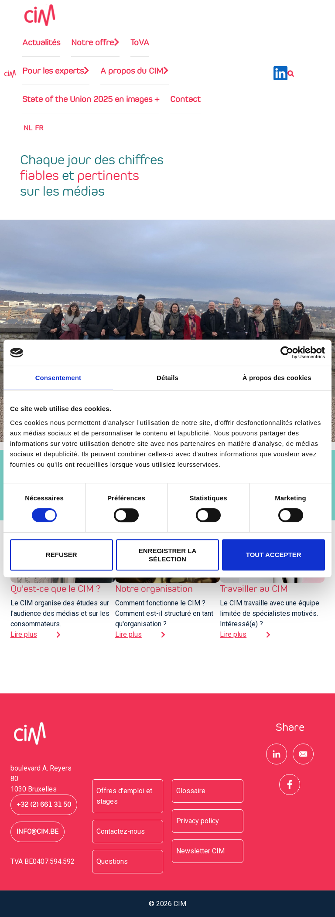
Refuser (61, 554)
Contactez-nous (120, 831)
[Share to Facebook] (289, 784)
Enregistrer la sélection (168, 555)
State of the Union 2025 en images (90, 99)
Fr (39, 128)
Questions (112, 861)
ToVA (139, 42)
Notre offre (92, 42)
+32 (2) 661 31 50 (44, 804)
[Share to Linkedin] (276, 754)
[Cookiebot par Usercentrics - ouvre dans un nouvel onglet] (287, 352)
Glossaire (190, 791)
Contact (185, 99)
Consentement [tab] (58, 377)
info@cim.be (37, 831)
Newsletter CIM (200, 851)
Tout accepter (273, 554)
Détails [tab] (167, 377)
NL (28, 128)
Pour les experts (53, 70)
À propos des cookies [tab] (277, 377)
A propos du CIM (131, 70)
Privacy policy (197, 821)
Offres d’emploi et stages (124, 796)
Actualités (41, 42)
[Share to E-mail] (303, 754)
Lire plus (23, 634)
